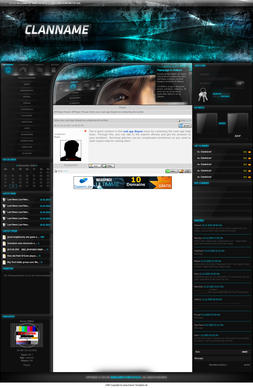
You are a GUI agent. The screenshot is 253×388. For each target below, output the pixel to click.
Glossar (27, 153)
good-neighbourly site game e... (25, 237)
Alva (196, 335)
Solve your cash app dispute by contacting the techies (117, 112)
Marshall (198, 287)
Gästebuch (27, 109)
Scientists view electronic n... (23, 243)
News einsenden (26, 78)
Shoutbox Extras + (218, 365)
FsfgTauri (199, 251)
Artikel (27, 97)
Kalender (27, 116)
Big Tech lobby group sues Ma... (24, 262)
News (27, 84)
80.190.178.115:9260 (27, 350)
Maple (197, 261)
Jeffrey (197, 299)
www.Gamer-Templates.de (135, 385)
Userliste (27, 147)
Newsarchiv (26, 90)
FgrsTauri (199, 325)
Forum (26, 103)
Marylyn (198, 238)
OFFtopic (58, 112)
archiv (247, 365)
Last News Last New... (18, 199)
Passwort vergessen (234, 88)
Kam (196, 274)
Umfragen (26, 122)
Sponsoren (27, 134)
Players (26, 365)
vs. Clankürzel (204, 152)
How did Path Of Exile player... (23, 256)
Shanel (197, 225)
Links (27, 128)
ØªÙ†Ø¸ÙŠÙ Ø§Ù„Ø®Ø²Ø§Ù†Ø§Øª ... (27, 249)
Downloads (27, 141)
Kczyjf (197, 315)
